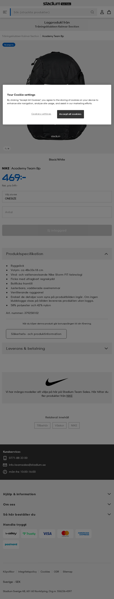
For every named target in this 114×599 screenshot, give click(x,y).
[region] (57, 105)
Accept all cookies (70, 114)
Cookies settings (41, 113)
